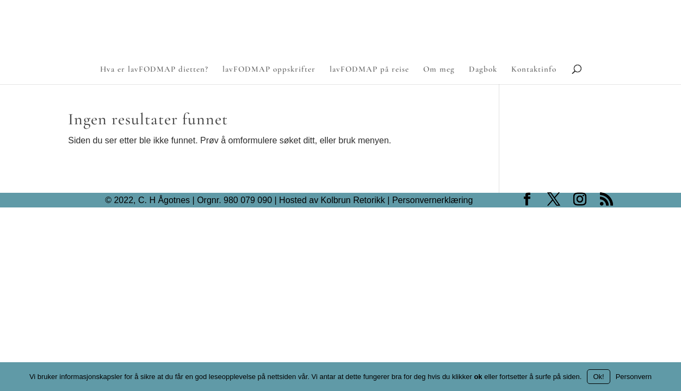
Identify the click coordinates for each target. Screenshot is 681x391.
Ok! (598, 377)
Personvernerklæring (432, 200)
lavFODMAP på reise (369, 69)
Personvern (634, 377)
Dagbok (483, 69)
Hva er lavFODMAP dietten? (154, 69)
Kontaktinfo (533, 69)
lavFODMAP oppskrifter (268, 69)
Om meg (439, 69)
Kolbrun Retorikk (351, 200)
